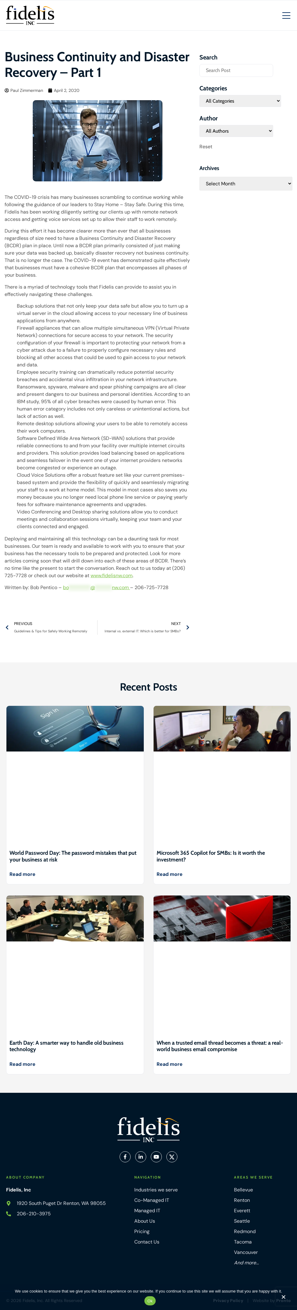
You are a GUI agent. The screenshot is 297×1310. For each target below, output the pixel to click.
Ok (150, 1301)
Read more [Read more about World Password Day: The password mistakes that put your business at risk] (22, 874)
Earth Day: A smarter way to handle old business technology (66, 1046)
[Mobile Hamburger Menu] (286, 16)
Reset (205, 146)
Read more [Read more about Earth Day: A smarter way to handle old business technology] (22, 1064)
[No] (283, 1298)
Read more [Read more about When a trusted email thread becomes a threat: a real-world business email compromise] (170, 1064)
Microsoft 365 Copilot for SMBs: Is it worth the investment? (211, 856)
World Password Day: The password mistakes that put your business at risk (72, 856)
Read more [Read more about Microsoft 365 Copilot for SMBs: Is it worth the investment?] (170, 874)
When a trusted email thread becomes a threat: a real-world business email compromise (220, 1046)
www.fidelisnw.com (111, 575)
